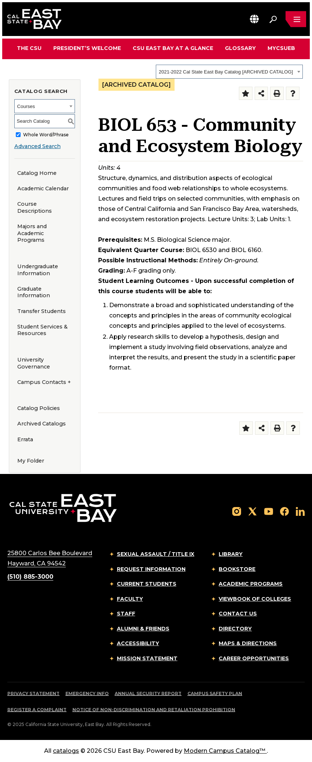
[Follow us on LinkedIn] (300, 510)
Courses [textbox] (26, 106)
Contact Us (238, 613)
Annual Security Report (148, 693)
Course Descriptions (34, 207)
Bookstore (237, 569)
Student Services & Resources (42, 330)
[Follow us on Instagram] (236, 510)
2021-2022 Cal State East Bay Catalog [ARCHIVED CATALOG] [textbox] (226, 72)
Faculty (130, 599)
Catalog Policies (38, 408)
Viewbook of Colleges (255, 599)
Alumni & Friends (143, 628)
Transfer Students (41, 311)
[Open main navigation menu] (296, 19)
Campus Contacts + (44, 382)
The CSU (29, 48)
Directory (235, 628)
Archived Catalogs (41, 423)
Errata (25, 439)
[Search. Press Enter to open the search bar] (273, 19)
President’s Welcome (87, 48)
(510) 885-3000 (30, 576)
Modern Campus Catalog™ (225, 750)
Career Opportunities (254, 658)
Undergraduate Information (37, 270)
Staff (126, 613)
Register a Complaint (37, 709)
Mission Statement (147, 658)
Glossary (240, 48)
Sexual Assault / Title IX (155, 554)
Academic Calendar (43, 188)
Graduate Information (33, 292)
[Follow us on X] (252, 510)
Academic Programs (251, 584)
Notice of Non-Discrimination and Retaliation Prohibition (153, 709)
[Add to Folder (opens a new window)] (245, 93)
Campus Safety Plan (214, 693)
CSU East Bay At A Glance (173, 48)
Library (231, 554)
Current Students (146, 584)
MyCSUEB (281, 47)
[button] (254, 18)
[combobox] (229, 72)
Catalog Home (37, 173)
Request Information (151, 569)
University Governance (33, 363)
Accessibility (138, 643)
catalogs (66, 750)
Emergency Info (87, 693)
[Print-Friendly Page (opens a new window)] (277, 93)
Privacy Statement (33, 693)
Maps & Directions (248, 643)
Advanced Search (37, 146)
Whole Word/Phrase (46, 134)
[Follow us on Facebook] (284, 510)
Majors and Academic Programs (32, 233)
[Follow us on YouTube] (268, 510)
